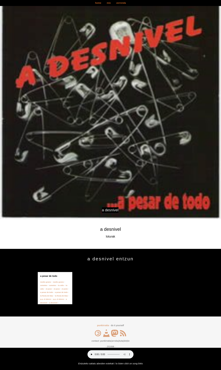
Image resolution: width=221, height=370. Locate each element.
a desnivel (53, 303)
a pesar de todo (46, 292)
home (98, 3)
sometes (43, 285)
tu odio (61, 285)
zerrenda (121, 3)
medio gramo (45, 282)
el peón (65, 289)
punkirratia (103, 325)
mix (109, 3)
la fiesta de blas (46, 296)
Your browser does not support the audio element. (110, 354)
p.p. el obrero (45, 299)
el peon (49, 289)
